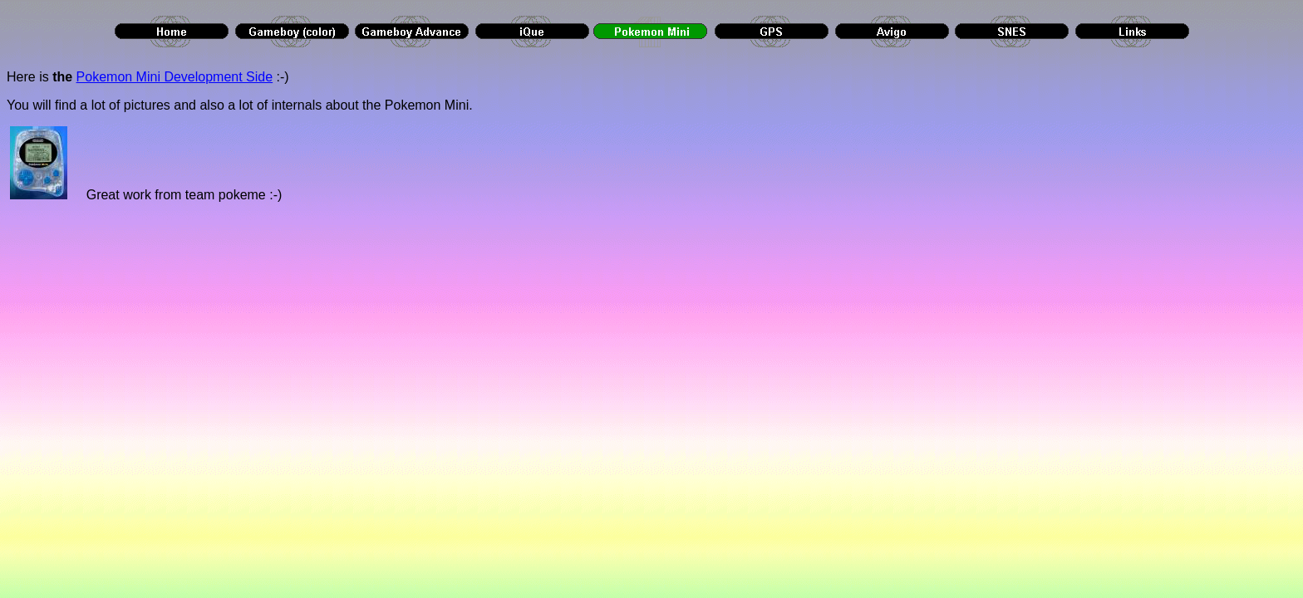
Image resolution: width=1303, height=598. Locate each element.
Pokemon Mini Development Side (174, 77)
